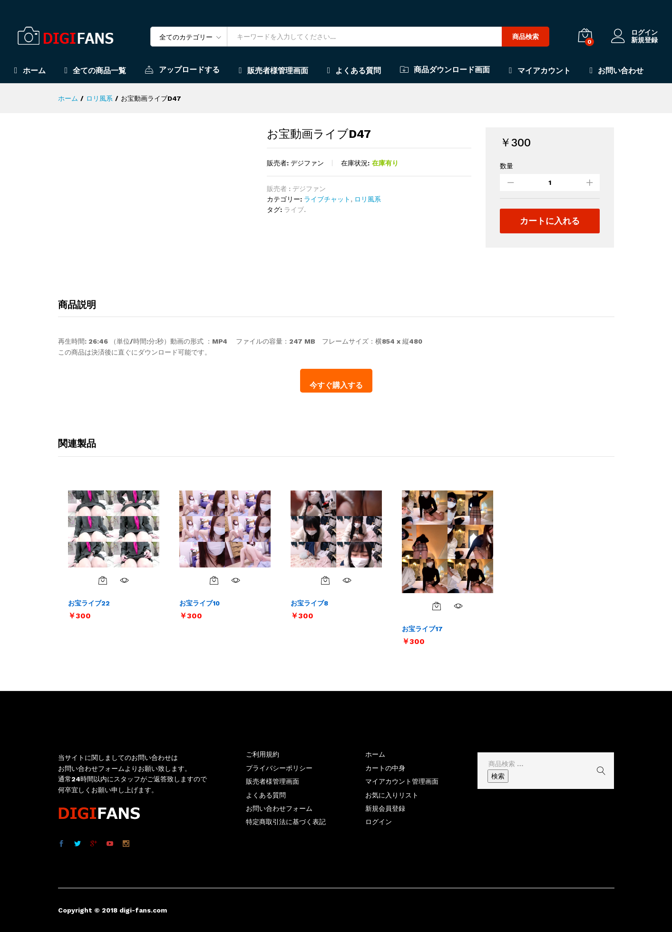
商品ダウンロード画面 (445, 69)
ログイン (634, 33)
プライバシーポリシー (279, 768)
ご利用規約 (262, 754)
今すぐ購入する (336, 385)
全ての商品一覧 (96, 70)
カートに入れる (550, 221)
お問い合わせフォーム (279, 808)
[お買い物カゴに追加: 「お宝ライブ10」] (214, 580)
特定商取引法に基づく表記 (286, 822)
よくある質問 (354, 70)
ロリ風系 (367, 199)
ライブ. (295, 209)
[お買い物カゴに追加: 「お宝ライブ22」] (103, 580)
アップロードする (182, 69)
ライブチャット (327, 199)
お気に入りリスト (392, 795)
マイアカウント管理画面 (401, 781)
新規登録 (644, 40)
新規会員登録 (385, 808)
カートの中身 (385, 768)
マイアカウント (540, 70)
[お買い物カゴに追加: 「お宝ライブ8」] (325, 580)
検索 (498, 776)
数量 (506, 166)
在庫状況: (355, 163)
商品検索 (525, 36)
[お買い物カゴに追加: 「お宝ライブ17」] (437, 606)
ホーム (30, 70)
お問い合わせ (617, 70)
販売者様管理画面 (273, 70)
